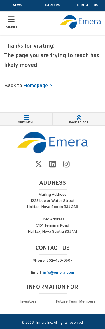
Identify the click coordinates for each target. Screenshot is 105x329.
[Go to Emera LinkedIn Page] (52, 164)
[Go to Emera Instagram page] (66, 164)
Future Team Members (75, 301)
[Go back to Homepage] (52, 142)
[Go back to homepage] (80, 22)
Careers (52, 5)
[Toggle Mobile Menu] (11, 23)
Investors (28, 301)
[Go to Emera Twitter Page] (38, 164)
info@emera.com (58, 272)
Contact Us (87, 5)
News (17, 5)
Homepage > (37, 86)
